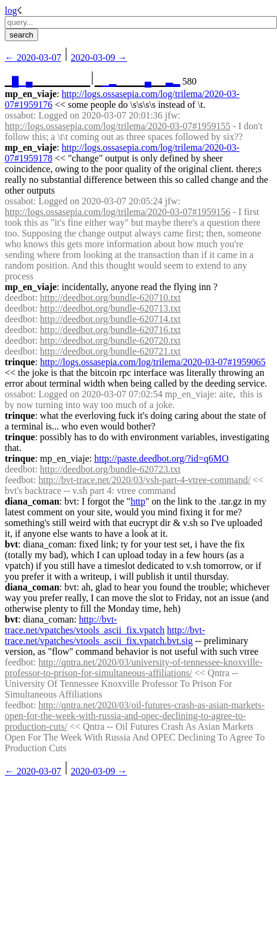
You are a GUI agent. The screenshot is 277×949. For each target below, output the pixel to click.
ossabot (19, 115)
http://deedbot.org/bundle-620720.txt (110, 340)
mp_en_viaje (31, 94)
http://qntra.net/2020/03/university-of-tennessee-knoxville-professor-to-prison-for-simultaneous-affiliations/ (134, 667)
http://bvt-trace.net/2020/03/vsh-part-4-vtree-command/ (144, 480)
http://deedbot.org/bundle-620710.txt (110, 298)
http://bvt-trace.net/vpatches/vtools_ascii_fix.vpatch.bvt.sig (105, 635)
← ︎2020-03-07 (33, 57)
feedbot (19, 480)
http (137, 501)
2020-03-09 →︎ (99, 57)
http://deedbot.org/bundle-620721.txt (110, 351)
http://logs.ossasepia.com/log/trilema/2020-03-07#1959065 (153, 362)
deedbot (20, 298)
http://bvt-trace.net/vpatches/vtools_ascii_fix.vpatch (84, 624)
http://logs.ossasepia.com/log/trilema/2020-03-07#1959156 (118, 212)
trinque (20, 362)
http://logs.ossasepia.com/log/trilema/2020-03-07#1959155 (118, 126)
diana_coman (32, 501)
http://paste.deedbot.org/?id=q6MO (161, 458)
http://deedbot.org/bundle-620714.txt (110, 319)
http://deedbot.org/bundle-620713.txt (110, 308)
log (11, 10)
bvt (11, 544)
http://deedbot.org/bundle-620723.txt (110, 469)
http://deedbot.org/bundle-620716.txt (110, 330)
